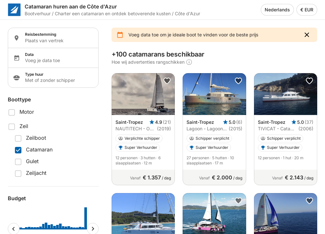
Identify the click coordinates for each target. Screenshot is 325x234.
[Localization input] (57, 40)
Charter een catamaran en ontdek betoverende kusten (113, 13)
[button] (306, 34)
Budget (17, 198)
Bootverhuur (38, 13)
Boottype (19, 99)
